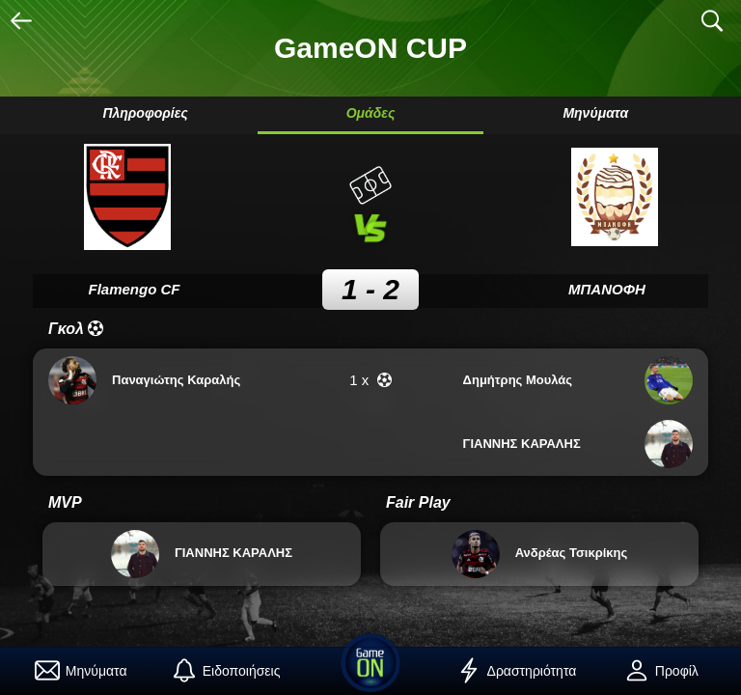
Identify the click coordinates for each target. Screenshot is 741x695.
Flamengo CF (133, 289)
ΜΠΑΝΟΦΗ (606, 289)
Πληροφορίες (144, 113)
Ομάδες (371, 113)
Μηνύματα (595, 113)
